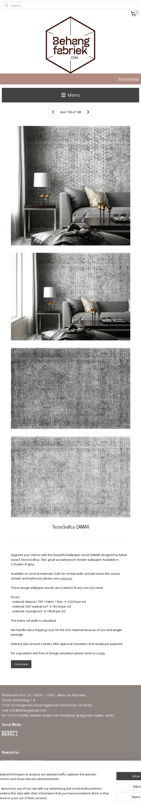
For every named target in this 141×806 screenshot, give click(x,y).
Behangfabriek (128, 79)
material (65, 578)
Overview (21, 664)
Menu (71, 95)
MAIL (102, 653)
